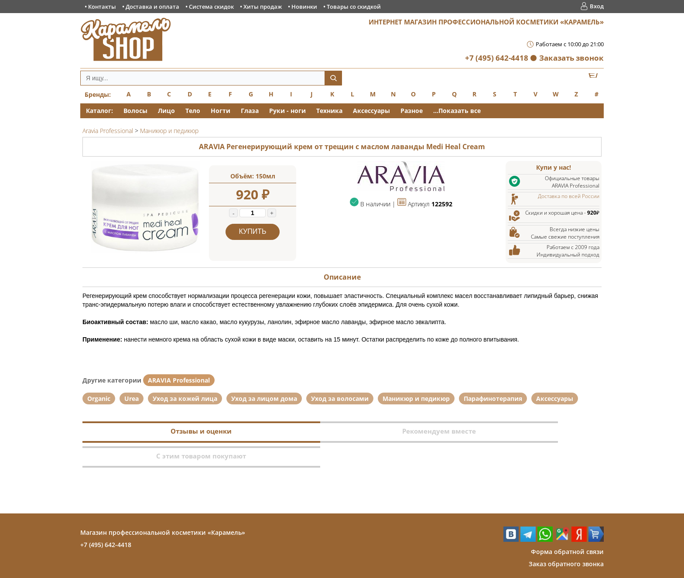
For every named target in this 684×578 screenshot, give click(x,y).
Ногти (220, 110)
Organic (98, 398)
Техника (329, 110)
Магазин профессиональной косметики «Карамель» (162, 507)
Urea (131, 398)
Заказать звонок (571, 58)
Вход (597, 6)
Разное (411, 110)
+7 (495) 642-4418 (496, 58)
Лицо (166, 110)
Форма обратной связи (567, 527)
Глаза (250, 110)
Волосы (135, 110)
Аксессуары (371, 110)
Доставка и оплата (152, 6)
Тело (192, 110)
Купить (253, 231)
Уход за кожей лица (185, 398)
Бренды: (98, 94)
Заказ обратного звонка (566, 539)
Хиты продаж (262, 6)
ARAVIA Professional (179, 380)
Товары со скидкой (354, 6)
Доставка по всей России (568, 196)
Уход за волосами (340, 398)
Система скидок (211, 6)
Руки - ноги (287, 110)
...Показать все (457, 110)
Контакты (102, 6)
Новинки (304, 6)
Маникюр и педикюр (416, 398)
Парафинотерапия (493, 398)
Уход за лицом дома (264, 398)
